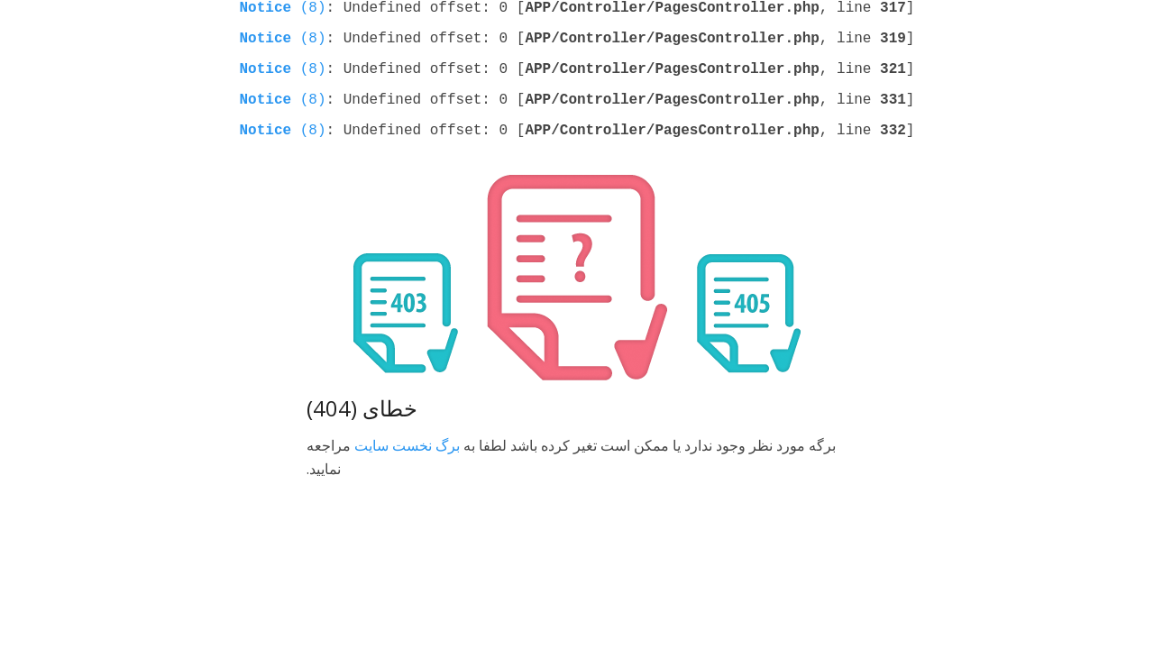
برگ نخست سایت (407, 463)
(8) (283, 10)
